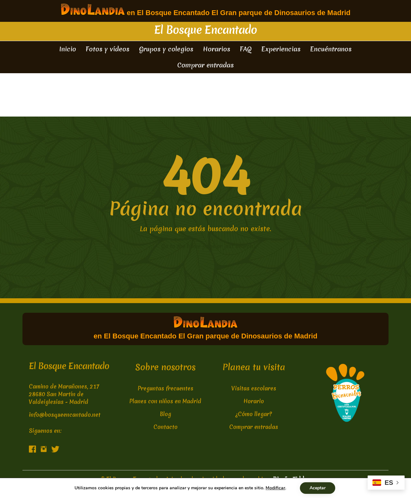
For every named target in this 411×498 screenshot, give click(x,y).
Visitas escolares (254, 388)
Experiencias (281, 49)
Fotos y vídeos (107, 49)
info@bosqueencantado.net (65, 414)
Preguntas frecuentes (165, 388)
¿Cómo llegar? (254, 414)
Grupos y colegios (166, 49)
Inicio (67, 49)
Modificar (275, 488)
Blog (165, 414)
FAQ (246, 49)
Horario (253, 401)
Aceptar (318, 488)
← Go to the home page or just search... (205, 246)
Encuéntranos (331, 49)
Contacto (165, 427)
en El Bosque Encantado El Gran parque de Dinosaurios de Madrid (206, 10)
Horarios (216, 49)
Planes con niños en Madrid (165, 401)
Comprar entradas (205, 65)
